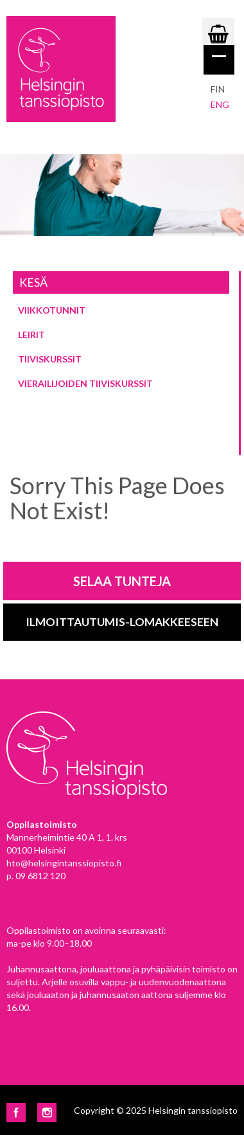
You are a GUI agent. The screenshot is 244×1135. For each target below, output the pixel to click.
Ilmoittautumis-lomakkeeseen (122, 622)
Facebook (16, 1112)
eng (220, 104)
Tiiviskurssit (50, 358)
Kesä (33, 282)
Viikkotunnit (51, 310)
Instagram (47, 1112)
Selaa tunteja (122, 581)
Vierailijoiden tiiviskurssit (85, 383)
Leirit (31, 334)
